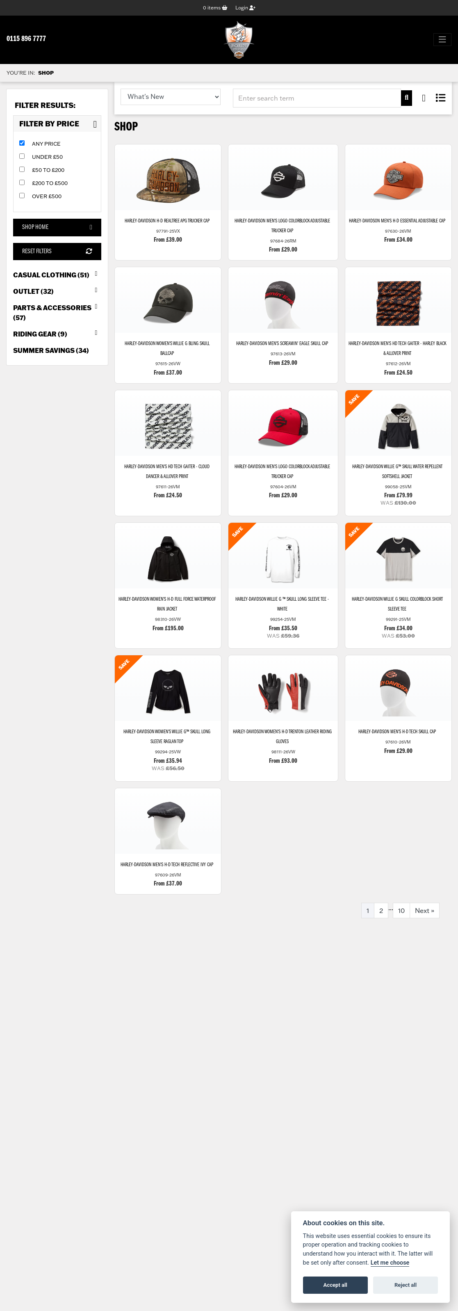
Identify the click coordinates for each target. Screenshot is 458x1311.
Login (245, 8)
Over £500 (47, 196)
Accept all (335, 1285)
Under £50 (47, 156)
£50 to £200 (48, 170)
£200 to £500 (50, 183)
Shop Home (57, 227)
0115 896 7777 (26, 39)
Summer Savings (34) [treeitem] (51, 350)
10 (401, 911)
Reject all (405, 1285)
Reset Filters (57, 251)
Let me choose (390, 1262)
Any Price (46, 143)
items (215, 8)
